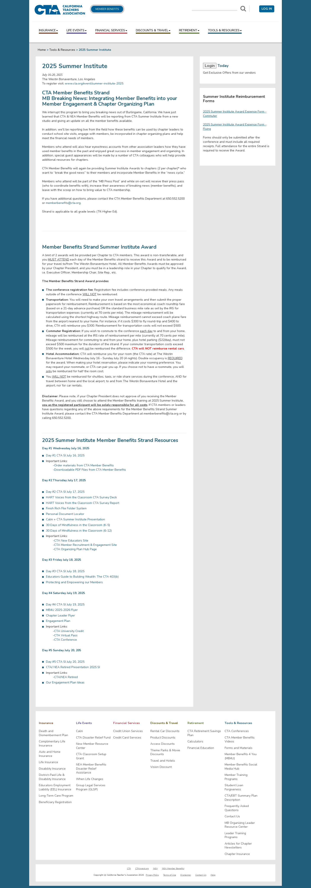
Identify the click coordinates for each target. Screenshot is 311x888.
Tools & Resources (225, 30)
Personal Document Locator (65, 514)
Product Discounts (162, 738)
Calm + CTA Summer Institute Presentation (75, 519)
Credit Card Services (127, 738)
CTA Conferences (237, 731)
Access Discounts (162, 744)
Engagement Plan (58, 621)
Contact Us (232, 816)
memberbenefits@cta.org (63, 203)
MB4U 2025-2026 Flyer (62, 610)
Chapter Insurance (237, 854)
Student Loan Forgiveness (234, 787)
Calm (79, 731)
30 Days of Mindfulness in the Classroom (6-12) (79, 531)
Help (213, 875)
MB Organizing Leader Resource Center (240, 825)
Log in (267, 9)
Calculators (195, 741)
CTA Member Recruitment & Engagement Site (85, 545)
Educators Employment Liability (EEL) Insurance (55, 787)
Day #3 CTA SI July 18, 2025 (65, 571)
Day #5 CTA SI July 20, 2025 (65, 662)
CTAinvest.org (142, 868)
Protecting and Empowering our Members (74, 582)
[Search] (243, 8)
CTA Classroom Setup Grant (91, 756)
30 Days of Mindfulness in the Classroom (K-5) (78, 525)
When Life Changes (89, 779)
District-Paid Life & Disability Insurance (52, 777)
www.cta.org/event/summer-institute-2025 (94, 83)
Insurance (48, 30)
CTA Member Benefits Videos (240, 740)
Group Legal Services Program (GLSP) (90, 787)
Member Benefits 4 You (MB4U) (241, 756)
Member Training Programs (236, 777)
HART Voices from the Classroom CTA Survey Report (82, 503)
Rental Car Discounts (164, 731)
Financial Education (200, 748)
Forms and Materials (238, 748)
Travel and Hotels (162, 761)
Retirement (189, 30)
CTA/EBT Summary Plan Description (241, 798)
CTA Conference (65, 640)
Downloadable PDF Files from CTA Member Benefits (90, 470)
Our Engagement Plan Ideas (65, 682)
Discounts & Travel (153, 30)
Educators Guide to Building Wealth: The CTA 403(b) (82, 577)
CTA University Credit (69, 631)
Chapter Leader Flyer (60, 615)
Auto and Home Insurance (49, 754)
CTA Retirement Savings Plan (204, 733)
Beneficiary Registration (55, 802)
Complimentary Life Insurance (52, 744)
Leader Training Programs (235, 835)
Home (42, 50)
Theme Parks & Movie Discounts (165, 752)
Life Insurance (48, 762)
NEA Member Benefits (173, 868)
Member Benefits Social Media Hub (241, 767)
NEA (155, 868)
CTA (129, 868)
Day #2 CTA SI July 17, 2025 (65, 492)
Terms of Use (169, 875)
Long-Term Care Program (56, 796)
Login (210, 65)
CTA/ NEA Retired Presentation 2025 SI (73, 667)
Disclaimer (185, 875)
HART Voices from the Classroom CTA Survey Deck (81, 497)
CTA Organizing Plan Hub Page (75, 549)
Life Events (77, 30)
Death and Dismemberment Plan (53, 733)
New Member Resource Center (92, 746)
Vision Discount (161, 767)
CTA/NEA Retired (66, 677)
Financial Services (111, 30)
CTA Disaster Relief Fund (93, 738)
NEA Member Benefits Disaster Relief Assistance (91, 769)
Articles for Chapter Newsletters (238, 846)
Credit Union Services (128, 731)
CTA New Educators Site (71, 541)
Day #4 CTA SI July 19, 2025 (65, 604)
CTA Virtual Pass (66, 635)
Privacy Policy (152, 875)
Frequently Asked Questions (237, 808)
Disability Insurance (52, 769)
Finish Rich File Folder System (66, 508)
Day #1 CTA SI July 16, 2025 (65, 455)
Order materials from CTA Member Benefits (84, 465)
